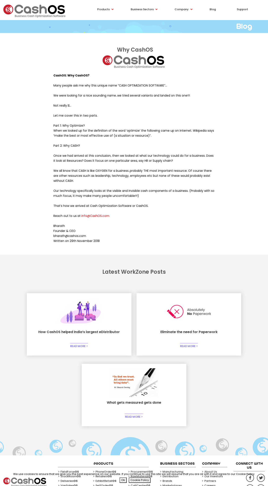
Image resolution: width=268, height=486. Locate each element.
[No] (263, 477)
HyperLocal (105, 420)
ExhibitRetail (105, 411)
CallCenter (140, 415)
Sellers (102, 425)
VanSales (69, 415)
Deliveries (69, 411)
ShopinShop (71, 420)
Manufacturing (172, 402)
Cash (136, 425)
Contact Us (212, 420)
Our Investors (213, 406)
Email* (230, 457)
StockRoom (71, 406)
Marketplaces (172, 415)
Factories (139, 411)
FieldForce (70, 402)
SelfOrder (104, 415)
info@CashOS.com (95, 216)
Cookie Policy (139, 480)
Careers (209, 415)
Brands (167, 411)
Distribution (170, 406)
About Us (210, 402)
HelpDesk (139, 420)
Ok (123, 480)
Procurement (142, 402)
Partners (210, 411)
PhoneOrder (105, 402)
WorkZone (70, 425)
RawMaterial (141, 406)
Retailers (103, 406)
